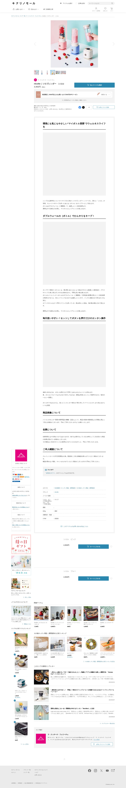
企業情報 (13, 783)
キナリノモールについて (41, 770)
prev (36, 44)
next (112, 44)
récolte (56, 492)
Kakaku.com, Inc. (110, 784)
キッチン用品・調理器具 (68, 488)
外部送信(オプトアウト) (41, 783)
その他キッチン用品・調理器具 (86, 488)
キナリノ (13, 772)
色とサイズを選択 (94, 85)
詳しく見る (28, 597)
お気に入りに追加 (104, 107)
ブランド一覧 (27, 770)
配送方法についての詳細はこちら (20, 507)
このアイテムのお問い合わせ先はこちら (75, 526)
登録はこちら (27, 624)
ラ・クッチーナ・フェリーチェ (33, 16)
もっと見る (26, 744)
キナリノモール (15, 16)
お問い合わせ (38, 775)
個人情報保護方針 (29, 783)
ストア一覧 (22, 16)
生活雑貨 (57, 488)
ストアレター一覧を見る (108, 723)
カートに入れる (93, 546)
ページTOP (64, 759)
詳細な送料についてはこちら (19, 495)
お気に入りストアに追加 (103, 744)
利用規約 (20, 783)
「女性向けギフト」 (50, 473)
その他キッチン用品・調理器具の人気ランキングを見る (100, 661)
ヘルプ (36, 772)
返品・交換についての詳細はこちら (21, 524)
